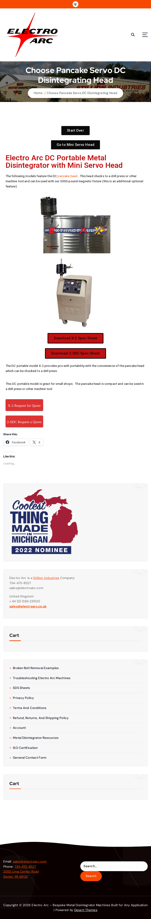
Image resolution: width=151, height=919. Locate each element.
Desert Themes (85, 910)
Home (38, 93)
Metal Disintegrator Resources (36, 738)
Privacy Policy (23, 698)
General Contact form (29, 758)
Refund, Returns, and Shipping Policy (41, 718)
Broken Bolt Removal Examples (36, 668)
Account (19, 728)
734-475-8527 (25, 867)
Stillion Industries (46, 578)
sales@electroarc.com (30, 861)
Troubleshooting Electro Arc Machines (41, 678)
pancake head (67, 176)
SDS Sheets (21, 688)
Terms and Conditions (29, 708)
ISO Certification (25, 748)
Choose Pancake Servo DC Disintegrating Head (82, 93)
